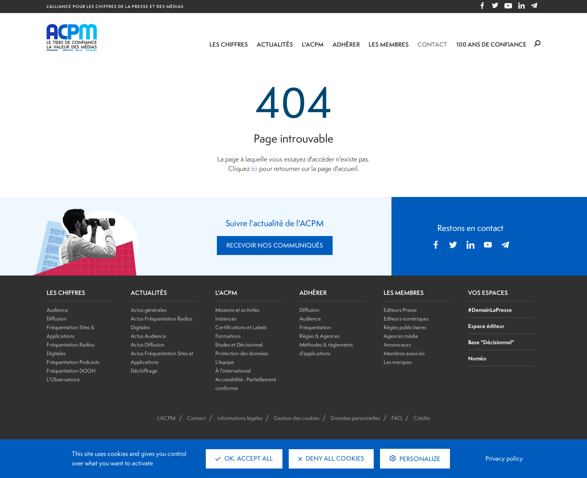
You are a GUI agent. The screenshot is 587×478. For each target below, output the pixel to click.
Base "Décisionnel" (491, 342)
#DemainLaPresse (490, 309)
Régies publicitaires (405, 327)
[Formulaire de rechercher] (537, 44)
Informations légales (239, 418)
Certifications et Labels (241, 327)
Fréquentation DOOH (71, 370)
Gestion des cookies (296, 418)
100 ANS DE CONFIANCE (491, 44)
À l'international (233, 370)
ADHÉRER (313, 293)
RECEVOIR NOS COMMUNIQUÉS (274, 245)
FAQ (396, 418)
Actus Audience (148, 335)
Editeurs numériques (406, 318)
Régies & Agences (319, 335)
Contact (432, 44)
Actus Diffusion (147, 344)
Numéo (477, 358)
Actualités (275, 44)
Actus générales (148, 309)
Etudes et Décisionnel (239, 344)
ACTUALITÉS (149, 293)
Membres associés (404, 353)
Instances (225, 318)
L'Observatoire (63, 379)
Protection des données (241, 353)
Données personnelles (355, 418)
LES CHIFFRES (66, 293)
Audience (57, 309)
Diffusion (56, 318)
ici (254, 168)
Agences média (401, 335)
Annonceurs (397, 344)
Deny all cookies (331, 458)
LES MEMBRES (404, 293)
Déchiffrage (144, 370)
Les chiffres (228, 44)
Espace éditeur (486, 326)
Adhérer (346, 44)
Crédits (422, 418)
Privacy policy (504, 458)
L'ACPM (313, 44)
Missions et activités (237, 309)
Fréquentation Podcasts (73, 362)
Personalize (419, 459)
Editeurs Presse (400, 309)
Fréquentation (315, 327)
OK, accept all (244, 458)
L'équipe (224, 362)
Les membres (389, 44)
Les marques (398, 362)
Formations (228, 335)
